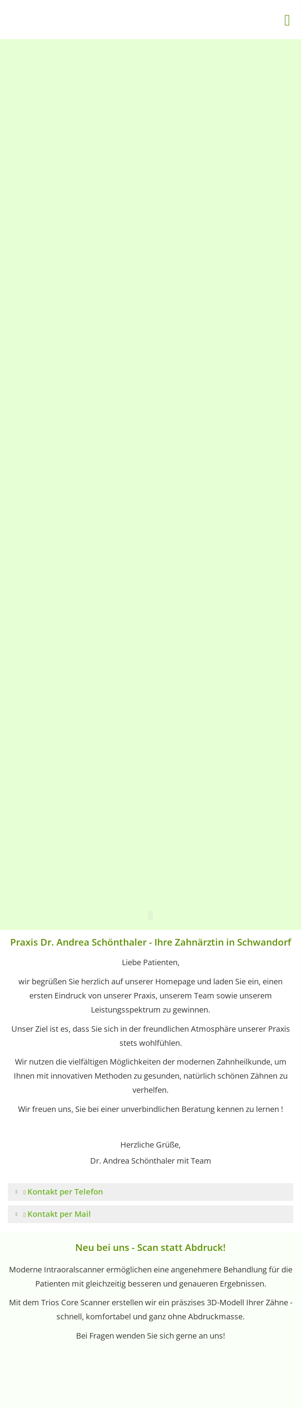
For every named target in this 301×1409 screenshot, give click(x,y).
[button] (150, 920)
